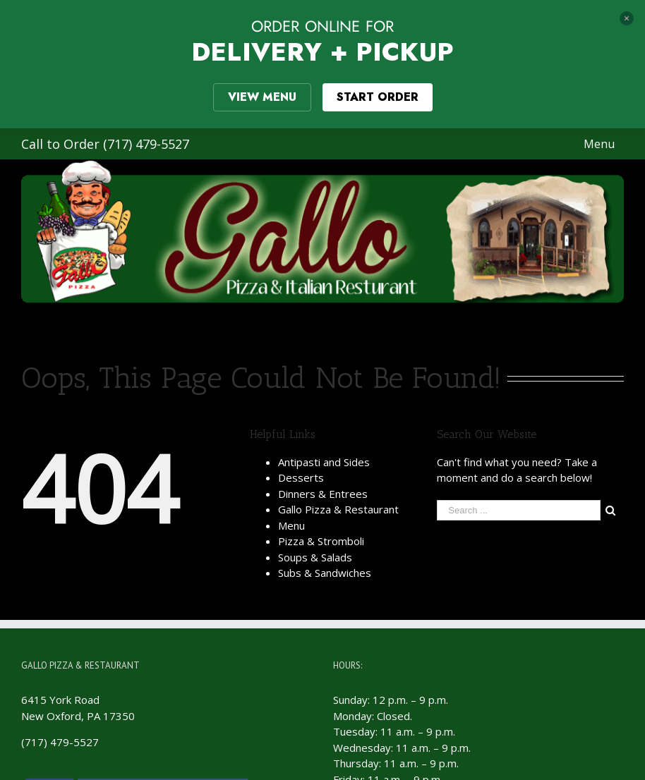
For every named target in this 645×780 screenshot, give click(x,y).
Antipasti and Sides (324, 462)
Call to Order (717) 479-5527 (105, 143)
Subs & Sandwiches (324, 573)
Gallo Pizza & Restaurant (338, 509)
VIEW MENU (262, 97)
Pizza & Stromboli (321, 541)
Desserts (301, 477)
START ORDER (377, 97)
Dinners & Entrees (323, 494)
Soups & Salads (315, 557)
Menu (291, 525)
